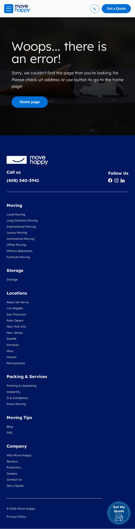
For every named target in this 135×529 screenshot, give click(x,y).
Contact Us (14, 479)
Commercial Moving (20, 239)
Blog (10, 426)
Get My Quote (119, 513)
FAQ (9, 432)
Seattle (11, 339)
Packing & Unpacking (21, 385)
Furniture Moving (18, 257)
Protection (14, 467)
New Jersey (15, 333)
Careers (12, 473)
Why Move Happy (19, 455)
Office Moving (16, 245)
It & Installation (17, 398)
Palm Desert (15, 320)
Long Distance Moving (22, 220)
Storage (12, 279)
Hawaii (12, 357)
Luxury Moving (17, 232)
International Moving (21, 226)
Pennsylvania (16, 363)
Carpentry (13, 392)
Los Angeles (15, 308)
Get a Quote (15, 486)
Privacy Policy (16, 516)
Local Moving (16, 214)
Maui (10, 351)
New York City (16, 326)
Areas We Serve (18, 302)
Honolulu (13, 345)
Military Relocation (19, 251)
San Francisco (16, 314)
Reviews (12, 461)
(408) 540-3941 (23, 180)
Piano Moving (16, 404)
